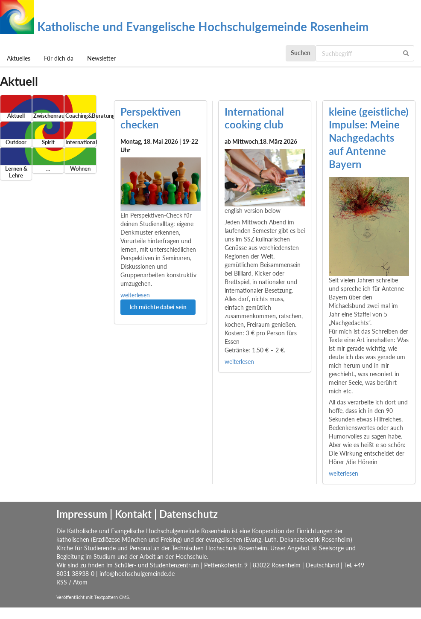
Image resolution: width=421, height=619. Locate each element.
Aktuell (16, 116)
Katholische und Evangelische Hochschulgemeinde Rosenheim (184, 26)
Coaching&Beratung (80, 116)
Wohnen (80, 169)
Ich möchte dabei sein (158, 307)
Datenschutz (188, 514)
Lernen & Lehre (16, 172)
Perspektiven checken (150, 118)
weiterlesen (135, 295)
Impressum (81, 514)
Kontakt (133, 514)
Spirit (48, 142)
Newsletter (101, 58)
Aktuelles (18, 58)
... (48, 169)
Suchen (300, 52)
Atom (80, 582)
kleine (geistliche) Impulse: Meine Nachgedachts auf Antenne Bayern (369, 137)
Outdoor (16, 142)
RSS (61, 582)
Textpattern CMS (111, 597)
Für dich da (58, 58)
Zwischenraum (48, 116)
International (80, 142)
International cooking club (254, 118)
